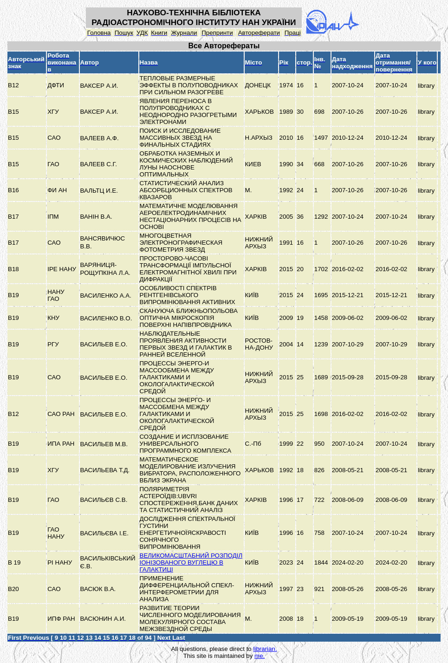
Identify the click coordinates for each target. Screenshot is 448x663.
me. (259, 655)
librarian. (265, 648)
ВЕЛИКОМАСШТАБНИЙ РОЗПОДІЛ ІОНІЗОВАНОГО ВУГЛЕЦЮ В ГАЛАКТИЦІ (191, 562)
